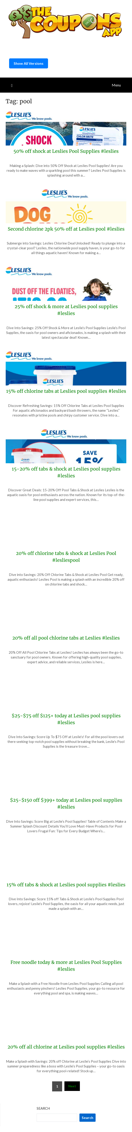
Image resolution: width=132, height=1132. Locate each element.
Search (43, 1108)
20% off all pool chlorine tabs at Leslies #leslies (66, 638)
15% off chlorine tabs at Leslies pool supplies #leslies (66, 391)
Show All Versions (28, 63)
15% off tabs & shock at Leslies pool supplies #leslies (66, 884)
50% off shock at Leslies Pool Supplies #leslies (66, 151)
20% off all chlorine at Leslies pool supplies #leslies (66, 1047)
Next (72, 1086)
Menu (116, 85)
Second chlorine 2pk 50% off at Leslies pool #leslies (66, 229)
